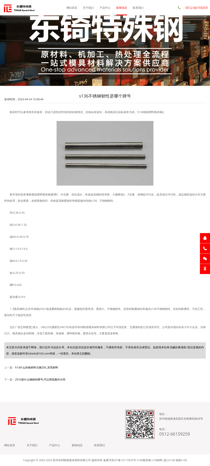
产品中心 (105, 8)
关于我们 (88, 8)
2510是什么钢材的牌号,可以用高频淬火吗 (40, 379)
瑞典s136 (181, 460)
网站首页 (71, 8)
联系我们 (138, 8)
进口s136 (169, 460)
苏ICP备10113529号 (123, 460)
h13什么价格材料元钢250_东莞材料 (36, 367)
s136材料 (157, 460)
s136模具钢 (144, 460)
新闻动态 (121, 8)
